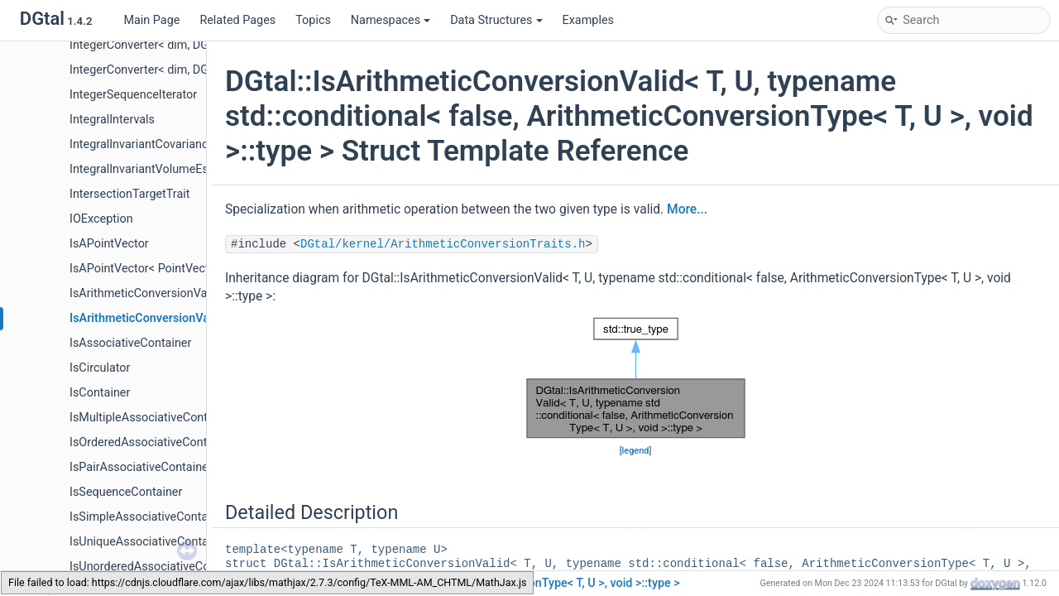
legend (635, 450)
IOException (101, 219)
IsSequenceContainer (125, 492)
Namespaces (390, 20)
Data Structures (496, 20)
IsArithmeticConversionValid (144, 293)
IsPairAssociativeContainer (141, 467)
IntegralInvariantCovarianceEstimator (167, 144)
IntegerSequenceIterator (133, 95)
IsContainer (99, 393)
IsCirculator (99, 368)
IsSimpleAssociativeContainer (148, 517)
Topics (313, 20)
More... (687, 209)
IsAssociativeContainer (130, 343)
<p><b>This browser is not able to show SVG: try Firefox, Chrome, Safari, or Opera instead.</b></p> (636, 378)
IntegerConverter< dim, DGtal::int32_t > (171, 45)
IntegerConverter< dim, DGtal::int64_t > (171, 70)
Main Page (151, 20)
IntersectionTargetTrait (129, 194)
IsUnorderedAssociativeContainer (158, 567)
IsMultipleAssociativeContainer (151, 418)
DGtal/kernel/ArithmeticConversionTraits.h (442, 244)
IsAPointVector (109, 244)
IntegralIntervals (112, 120)
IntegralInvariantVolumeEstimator (158, 169)
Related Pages (237, 20)
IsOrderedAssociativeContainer (151, 442)
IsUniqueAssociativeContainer (148, 542)
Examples (588, 20)
